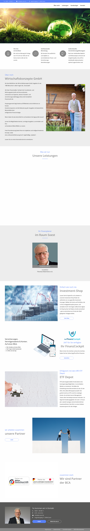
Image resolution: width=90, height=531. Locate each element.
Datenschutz (57, 529)
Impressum (48, 529)
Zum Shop (66, 318)
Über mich (57, 5)
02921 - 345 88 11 (9, 1)
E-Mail (39, 521)
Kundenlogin (74, 5)
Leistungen (65, 5)
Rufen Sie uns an (28, 34)
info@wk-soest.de (21, 1)
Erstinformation (67, 529)
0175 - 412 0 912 (37, 513)
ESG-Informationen (79, 529)
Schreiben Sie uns (13, 34)
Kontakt (82, 5)
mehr (11, 439)
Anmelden (66, 358)
